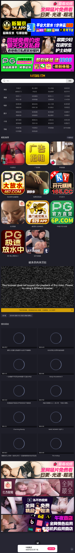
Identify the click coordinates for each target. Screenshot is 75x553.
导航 (5, 129)
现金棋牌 (51, 91)
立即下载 (51, 549)
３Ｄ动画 (67, 96)
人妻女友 (51, 120)
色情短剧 (35, 131)
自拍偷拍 (35, 96)
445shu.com (37, 76)
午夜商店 (35, 128)
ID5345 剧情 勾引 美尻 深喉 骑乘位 (20, 315)
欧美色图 (51, 112)
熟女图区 (51, 115)
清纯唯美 (35, 115)
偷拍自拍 (35, 104)
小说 (5, 121)
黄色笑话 (51, 123)
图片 (5, 113)
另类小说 (35, 123)
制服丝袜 (18, 107)
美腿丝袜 (18, 115)
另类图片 (67, 115)
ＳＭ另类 (67, 99)
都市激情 (18, 120)
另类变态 (67, 107)
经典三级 (35, 107)
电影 (5, 105)
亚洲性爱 (18, 104)
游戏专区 (67, 88)
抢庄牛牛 (67, 91)
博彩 (5, 89)
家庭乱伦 (35, 120)
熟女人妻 (18, 99)
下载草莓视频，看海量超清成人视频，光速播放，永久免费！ (46, 310)
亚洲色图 (35, 112)
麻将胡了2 (18, 91)
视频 (5, 97)
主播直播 (51, 99)
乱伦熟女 (51, 107)
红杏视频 (18, 131)
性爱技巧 (67, 123)
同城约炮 (18, 128)
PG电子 (18, 88)
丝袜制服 (35, 99)
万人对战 (51, 88)
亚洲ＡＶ (18, 96)
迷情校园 (18, 123)
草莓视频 (51, 128)
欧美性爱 (67, 104)
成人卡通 (51, 104)
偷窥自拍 (18, 112)
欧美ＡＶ (51, 96)
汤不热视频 (67, 128)
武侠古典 (67, 120)
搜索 (70, 81)
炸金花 (35, 91)
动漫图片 (67, 112)
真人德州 (35, 88)
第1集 (4, 315)
